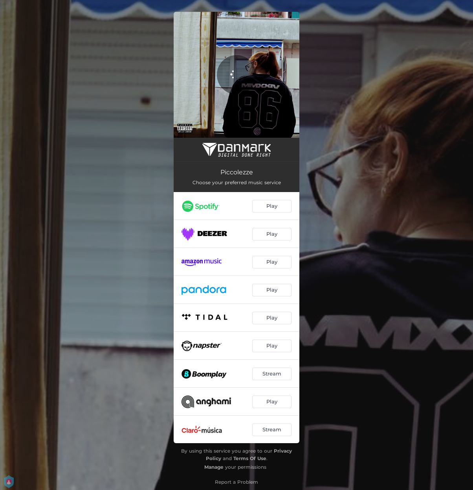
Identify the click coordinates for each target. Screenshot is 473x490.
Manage (214, 467)
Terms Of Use (249, 458)
